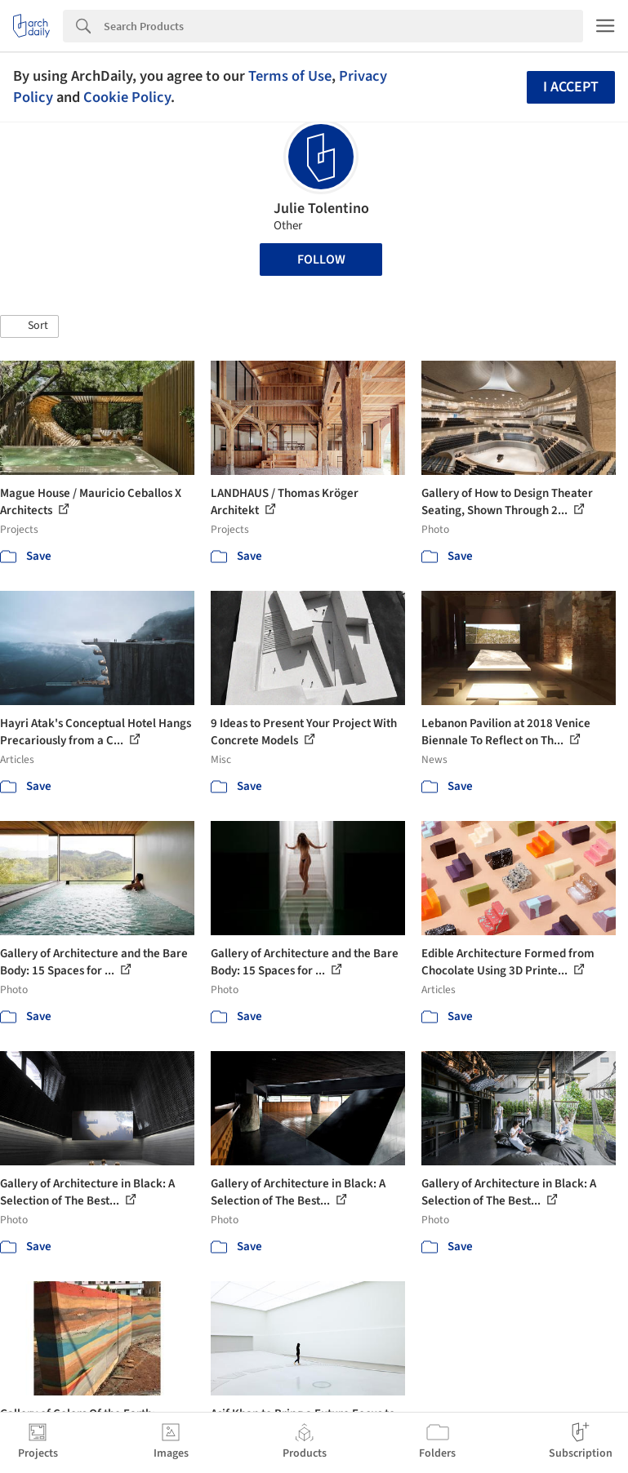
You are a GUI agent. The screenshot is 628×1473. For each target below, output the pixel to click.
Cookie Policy (127, 97)
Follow (321, 259)
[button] (29, 326)
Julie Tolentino (321, 208)
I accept (571, 87)
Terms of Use (290, 76)
